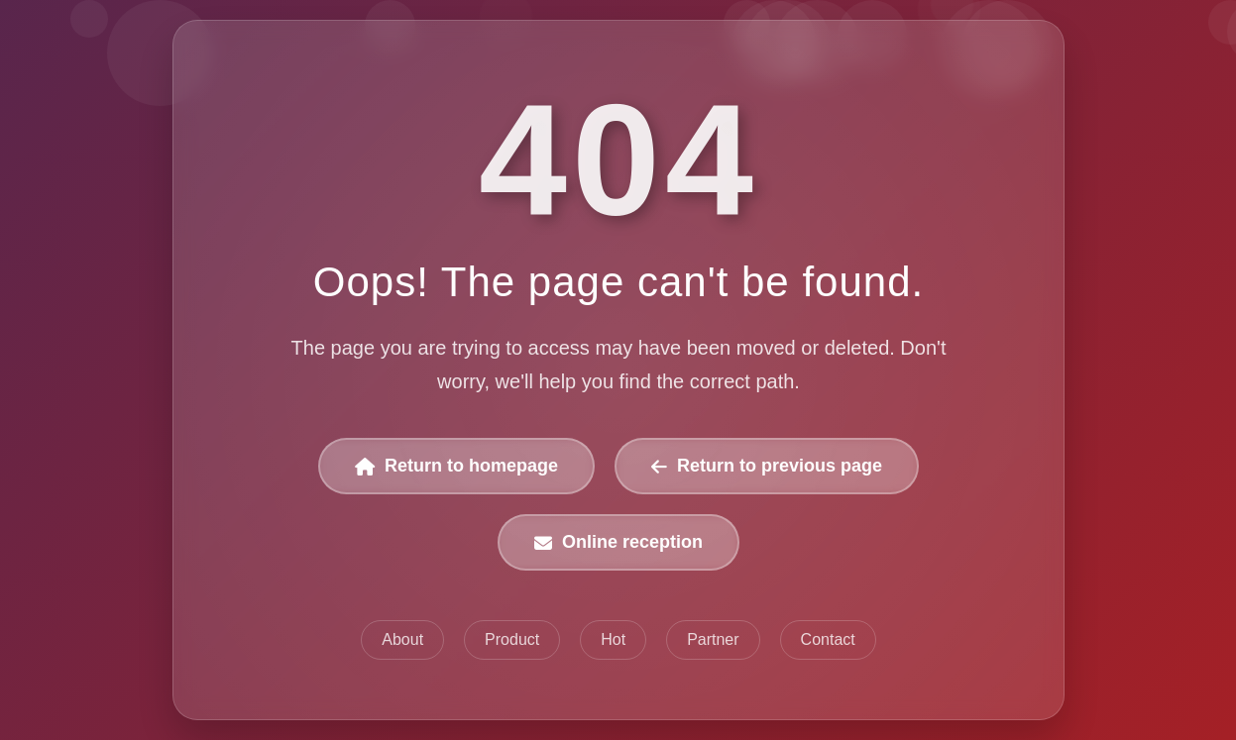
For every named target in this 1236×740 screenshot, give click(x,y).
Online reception (618, 542)
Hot (613, 639)
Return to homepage (456, 466)
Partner (712, 639)
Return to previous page (765, 466)
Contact (827, 639)
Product (512, 639)
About (402, 639)
